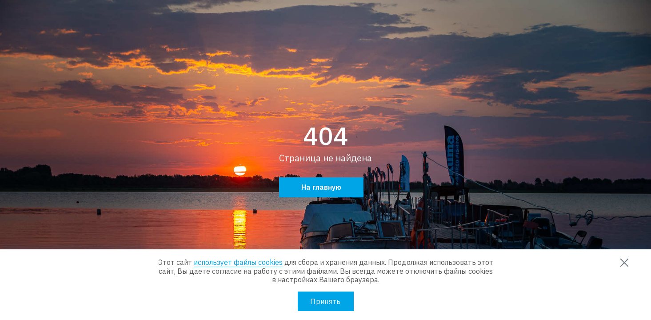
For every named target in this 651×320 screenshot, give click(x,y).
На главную (321, 187)
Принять (325, 301)
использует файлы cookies (238, 262)
